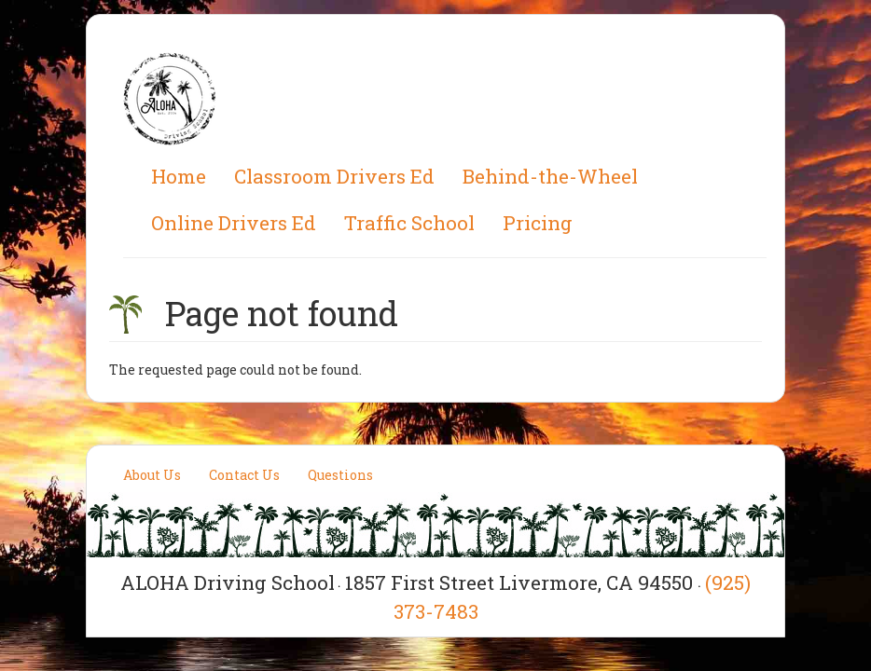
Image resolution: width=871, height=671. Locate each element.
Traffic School (409, 223)
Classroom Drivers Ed (334, 176)
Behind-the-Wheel (550, 176)
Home (178, 176)
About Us (152, 475)
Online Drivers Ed (233, 223)
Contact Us (244, 475)
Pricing (538, 223)
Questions (340, 475)
